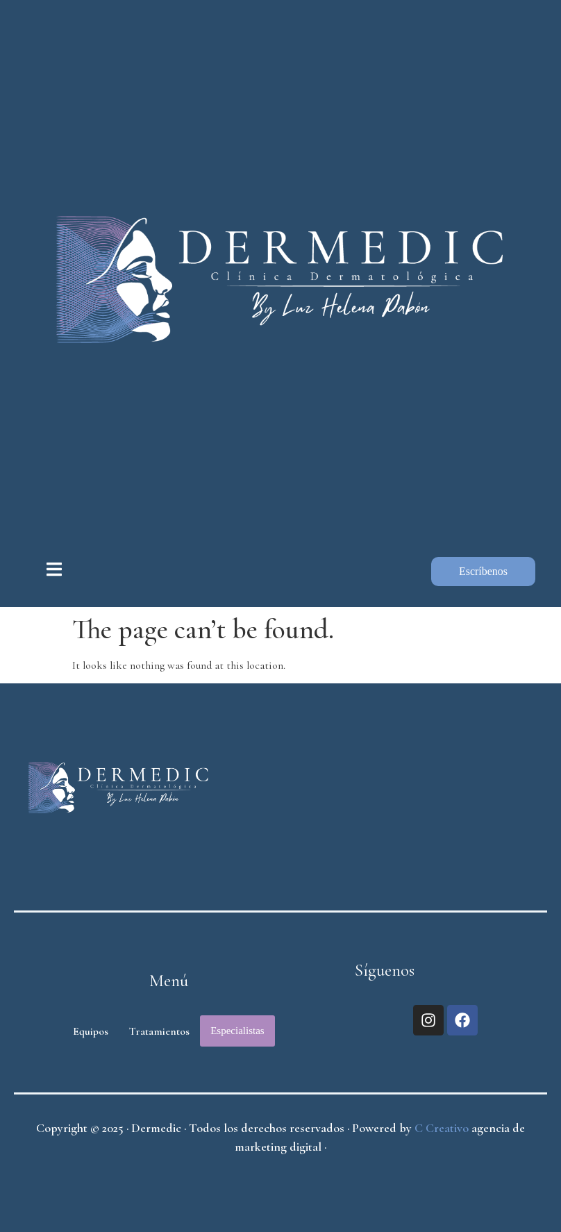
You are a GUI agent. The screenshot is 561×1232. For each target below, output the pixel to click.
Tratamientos (159, 1031)
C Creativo (442, 1127)
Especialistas (237, 1030)
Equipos (90, 1031)
